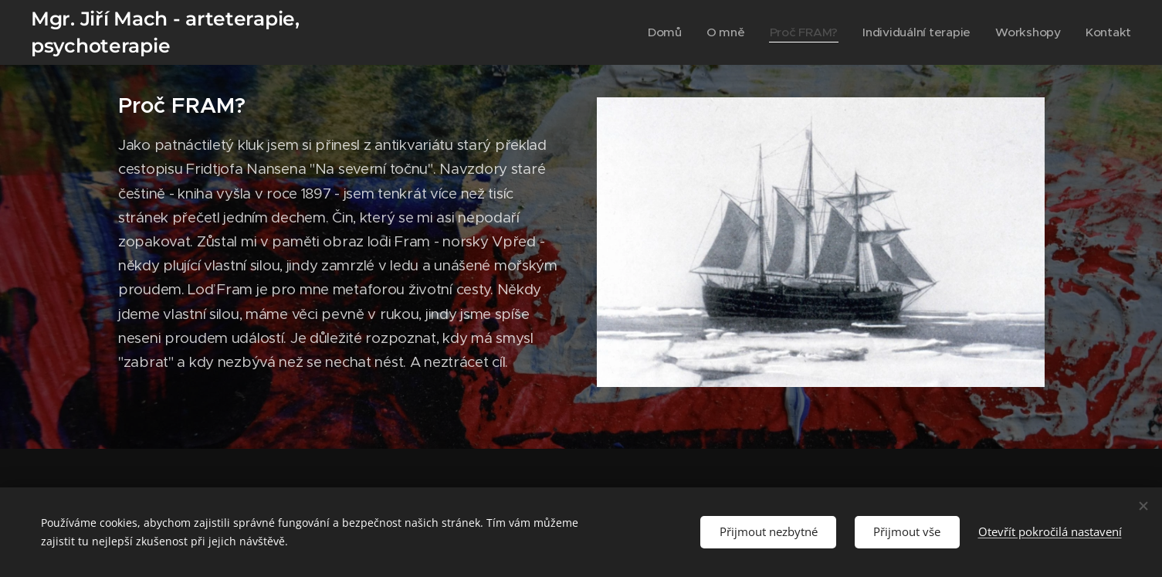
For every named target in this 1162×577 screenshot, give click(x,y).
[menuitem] (708, 32)
